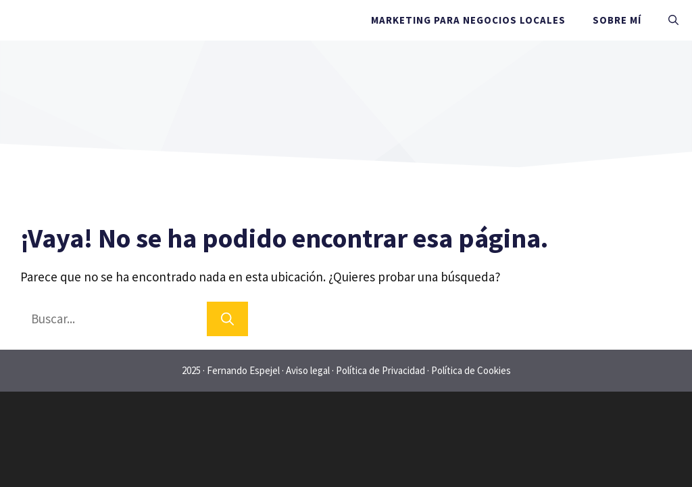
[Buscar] (227, 319)
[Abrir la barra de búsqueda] (673, 20)
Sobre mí (617, 20)
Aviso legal (308, 370)
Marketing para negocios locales (468, 20)
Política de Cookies (471, 370)
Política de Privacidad (380, 370)
